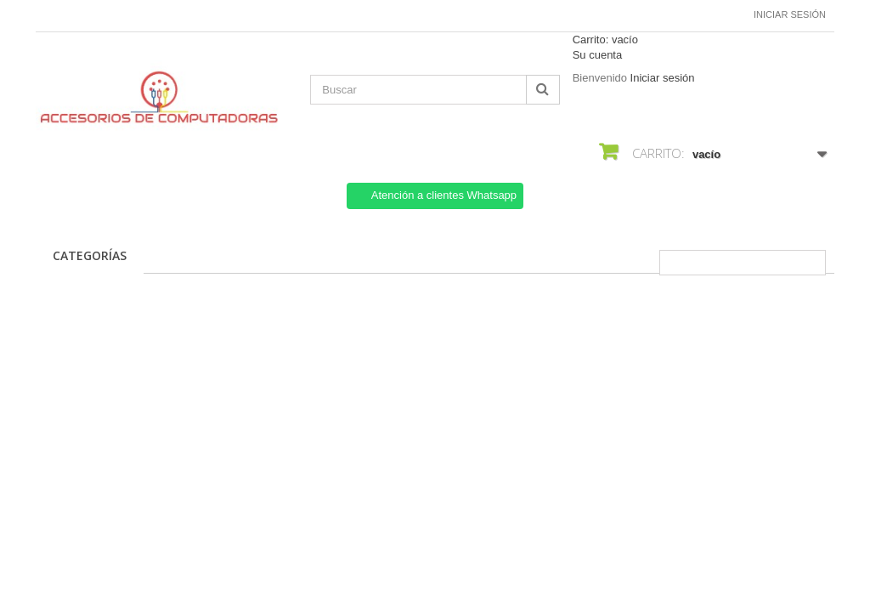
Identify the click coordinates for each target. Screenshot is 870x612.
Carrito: (605, 39)
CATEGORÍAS (90, 255)
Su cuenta (598, 54)
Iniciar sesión (790, 14)
